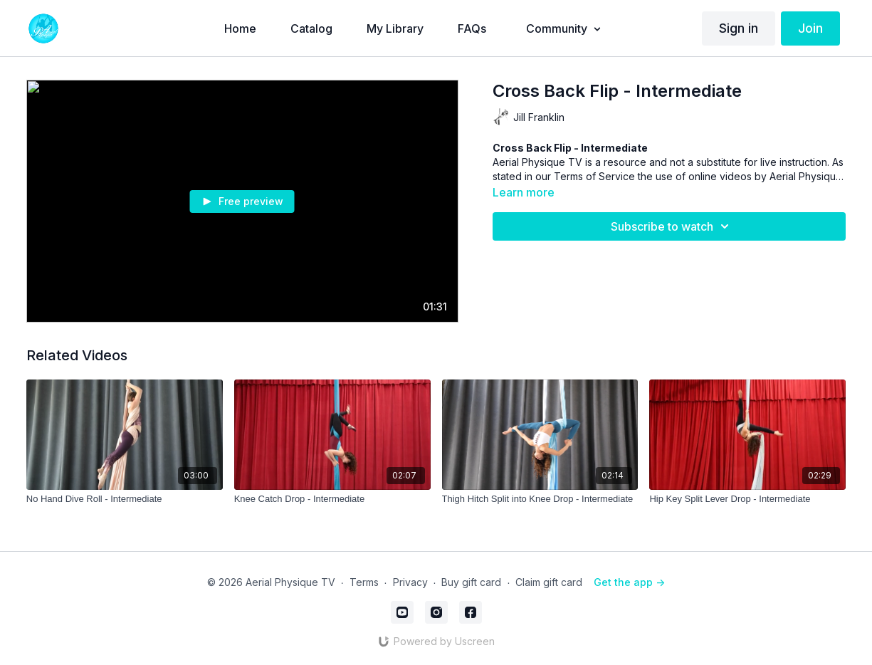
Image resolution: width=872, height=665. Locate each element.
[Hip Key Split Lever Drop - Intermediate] (747, 499)
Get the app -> (629, 582)
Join (810, 28)
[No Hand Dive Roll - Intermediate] (124, 499)
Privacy (410, 582)
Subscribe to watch (672, 226)
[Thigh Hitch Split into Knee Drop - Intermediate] (540, 499)
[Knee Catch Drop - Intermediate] (332, 499)
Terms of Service (594, 176)
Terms (364, 582)
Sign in (738, 28)
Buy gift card (471, 582)
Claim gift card (548, 582)
